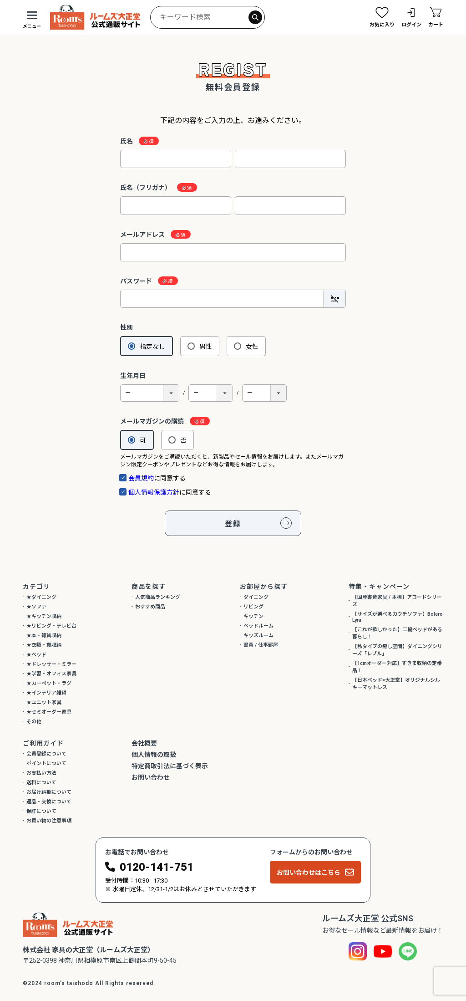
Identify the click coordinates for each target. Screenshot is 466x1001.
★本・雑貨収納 (43, 635)
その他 (33, 722)
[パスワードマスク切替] (334, 298)
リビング (253, 607)
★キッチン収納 (43, 616)
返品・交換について (48, 802)
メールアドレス (146, 234)
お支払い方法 (41, 773)
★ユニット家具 (43, 702)
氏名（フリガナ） (149, 187)
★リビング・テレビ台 (51, 626)
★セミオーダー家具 (48, 712)
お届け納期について (48, 792)
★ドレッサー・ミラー (51, 664)
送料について (41, 783)
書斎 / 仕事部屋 (260, 645)
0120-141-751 (156, 867)
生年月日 (133, 375)
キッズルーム (258, 635)
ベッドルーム (258, 626)
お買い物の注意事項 (48, 821)
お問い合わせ (151, 777)
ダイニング (255, 597)
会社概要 (144, 743)
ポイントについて (46, 763)
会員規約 (141, 478)
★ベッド (36, 655)
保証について (41, 811)
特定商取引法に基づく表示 (170, 766)
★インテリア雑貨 (46, 693)
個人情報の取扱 (154, 754)
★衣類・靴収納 (43, 645)
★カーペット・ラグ (48, 683)
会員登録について (46, 754)
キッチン (253, 616)
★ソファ (36, 607)
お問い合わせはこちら (308, 872)
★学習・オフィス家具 (51, 674)
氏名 (130, 141)
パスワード (140, 281)
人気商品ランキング (157, 597)
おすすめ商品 (150, 607)
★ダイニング (41, 597)
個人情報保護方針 (153, 492)
